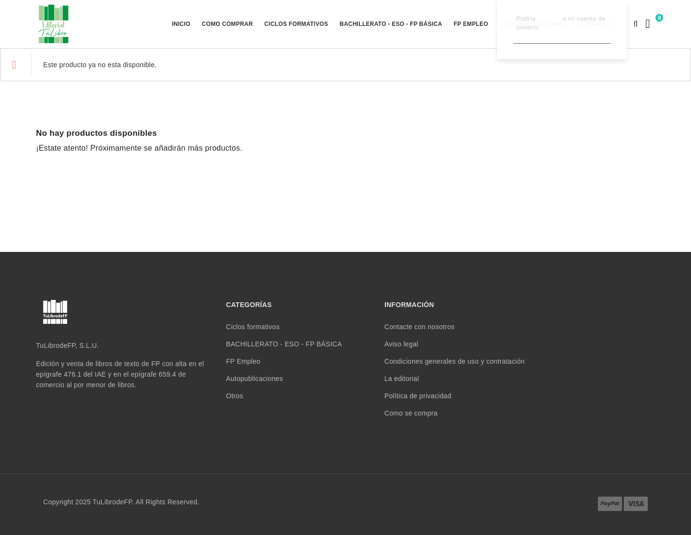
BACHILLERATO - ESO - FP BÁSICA (391, 24)
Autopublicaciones (533, 24)
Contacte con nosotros (419, 327)
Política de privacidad (418, 396)
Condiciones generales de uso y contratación (454, 361)
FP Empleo (470, 24)
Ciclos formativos (296, 24)
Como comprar (227, 24)
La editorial (401, 378)
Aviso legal (401, 344)
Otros (234, 396)
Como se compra (411, 413)
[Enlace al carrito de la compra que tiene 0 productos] (646, 24)
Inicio (181, 24)
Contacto (594, 24)
